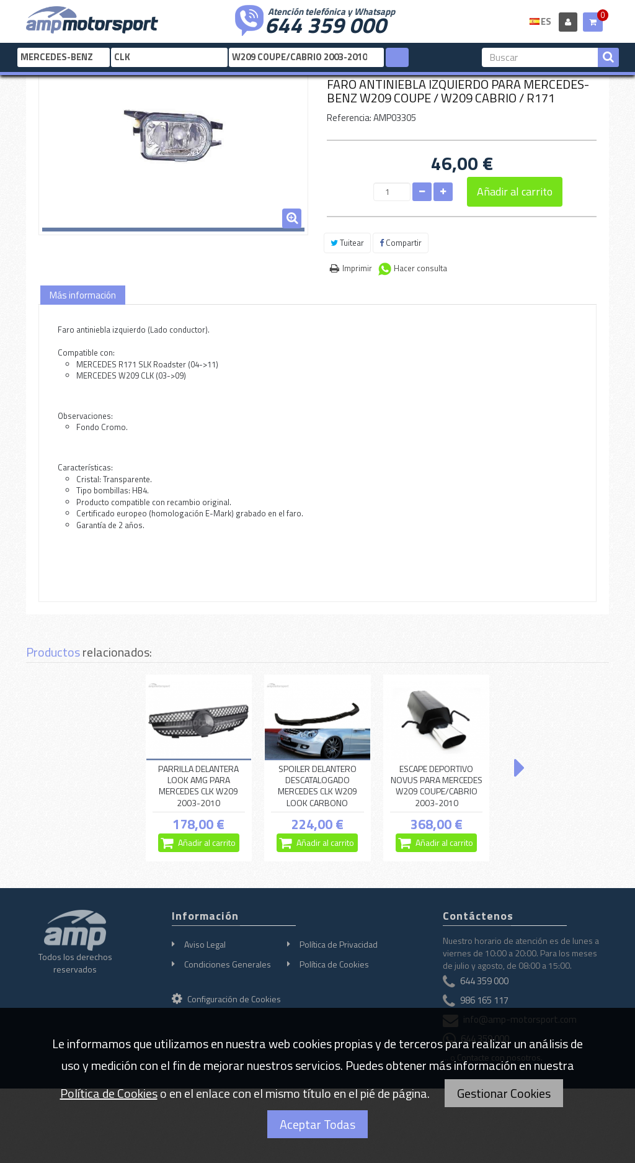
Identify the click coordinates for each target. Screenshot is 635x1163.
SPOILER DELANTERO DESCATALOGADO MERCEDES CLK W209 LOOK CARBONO (317, 786)
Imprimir (357, 268)
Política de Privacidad (339, 944)
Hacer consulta (420, 268)
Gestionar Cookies (504, 1093)
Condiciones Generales (227, 964)
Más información (83, 295)
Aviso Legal (205, 944)
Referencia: (349, 117)
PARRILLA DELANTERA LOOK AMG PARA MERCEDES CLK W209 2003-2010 (198, 786)
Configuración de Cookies (226, 998)
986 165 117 (484, 1000)
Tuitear (347, 242)
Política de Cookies (334, 964)
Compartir (401, 242)
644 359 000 (325, 23)
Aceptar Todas (317, 1124)
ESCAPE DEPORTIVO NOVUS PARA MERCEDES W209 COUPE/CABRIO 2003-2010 (436, 786)
